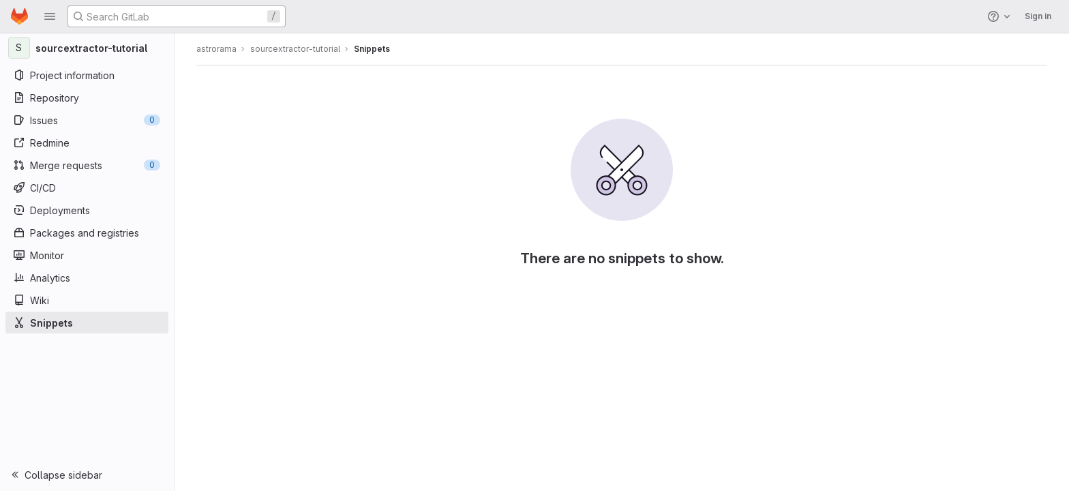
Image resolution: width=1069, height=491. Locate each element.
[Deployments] (86, 210)
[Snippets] (86, 322)
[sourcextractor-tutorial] (87, 47)
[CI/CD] (86, 187)
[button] (50, 16)
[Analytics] (86, 277)
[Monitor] (86, 255)
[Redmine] (86, 142)
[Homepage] (19, 16)
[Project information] (86, 75)
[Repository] (86, 97)
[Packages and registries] (86, 232)
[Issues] (86, 120)
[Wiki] (86, 300)
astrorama (216, 49)
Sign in (1038, 16)
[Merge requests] (86, 165)
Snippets (372, 49)
